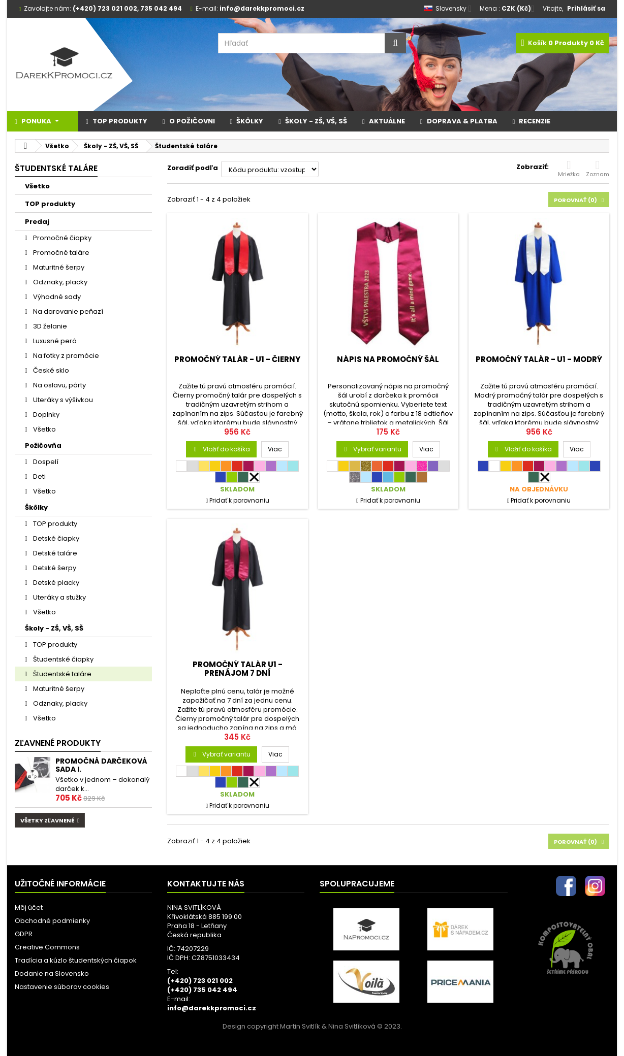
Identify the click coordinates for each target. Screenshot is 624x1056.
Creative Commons (47, 947)
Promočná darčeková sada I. (101, 765)
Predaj (37, 221)
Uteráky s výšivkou (62, 400)
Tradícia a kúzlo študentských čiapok (76, 960)
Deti (39, 476)
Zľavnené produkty (58, 743)
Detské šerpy (54, 568)
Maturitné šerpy (58, 267)
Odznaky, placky (59, 282)
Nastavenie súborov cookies (62, 987)
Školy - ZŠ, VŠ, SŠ (54, 628)
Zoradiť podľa (192, 168)
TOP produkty (50, 204)
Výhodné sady (56, 297)
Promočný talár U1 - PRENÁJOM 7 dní (238, 668)
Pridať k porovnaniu (239, 500)
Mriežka (569, 168)
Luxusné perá (54, 341)
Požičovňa (43, 445)
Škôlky (36, 507)
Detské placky (55, 582)
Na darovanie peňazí (67, 311)
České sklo (50, 370)
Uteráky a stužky (59, 597)
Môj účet (29, 907)
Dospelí (45, 462)
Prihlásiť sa (586, 8)
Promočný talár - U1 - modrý (539, 359)
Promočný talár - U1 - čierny (237, 359)
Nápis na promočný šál (388, 359)
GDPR (24, 934)
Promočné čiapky (61, 238)
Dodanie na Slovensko (52, 973)
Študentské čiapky (62, 659)
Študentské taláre (61, 674)
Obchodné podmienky (52, 921)
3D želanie (49, 326)
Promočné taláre (60, 252)
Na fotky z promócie (65, 355)
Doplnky (45, 414)
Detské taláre (54, 553)
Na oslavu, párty (59, 385)
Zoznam (597, 168)
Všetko (37, 186)
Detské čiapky (55, 538)
